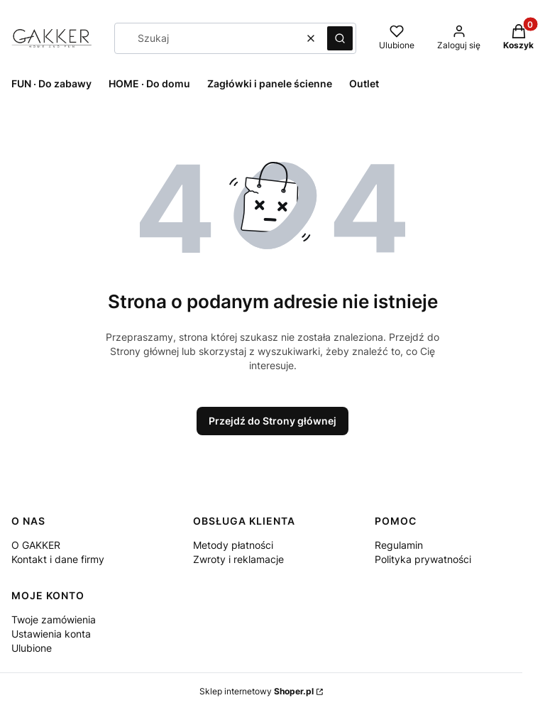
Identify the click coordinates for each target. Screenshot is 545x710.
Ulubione (31, 648)
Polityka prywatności (423, 559)
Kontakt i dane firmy (57, 559)
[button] (340, 38)
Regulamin (399, 545)
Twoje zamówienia (53, 619)
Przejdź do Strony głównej (272, 421)
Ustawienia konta (51, 634)
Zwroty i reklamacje (238, 559)
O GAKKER (35, 545)
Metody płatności (233, 545)
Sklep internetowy (256, 691)
